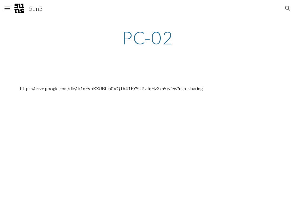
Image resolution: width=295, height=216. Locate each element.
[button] (7, 8)
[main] (147, 37)
